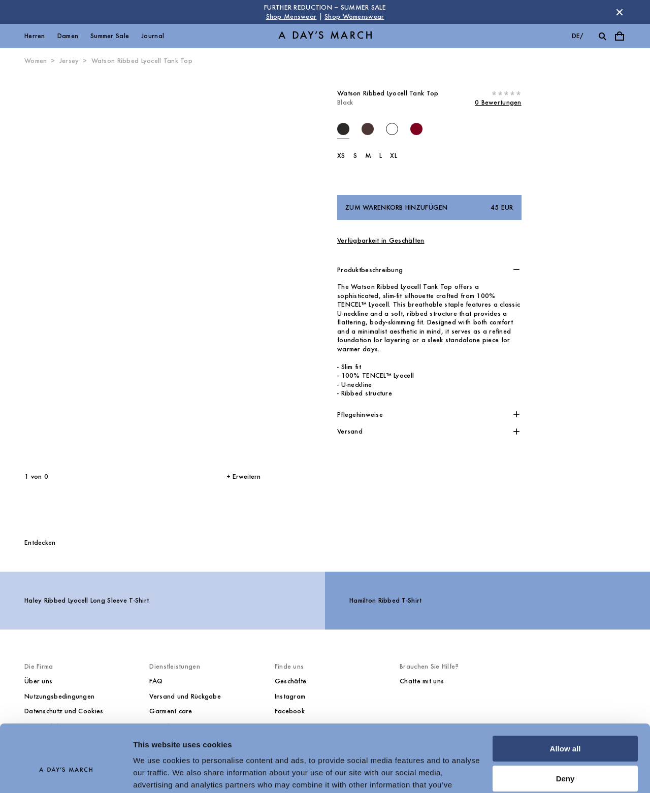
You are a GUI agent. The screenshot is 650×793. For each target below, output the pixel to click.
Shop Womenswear (354, 16)
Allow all (565, 696)
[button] (429, 270)
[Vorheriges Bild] (65, 269)
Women (35, 60)
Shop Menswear (291, 16)
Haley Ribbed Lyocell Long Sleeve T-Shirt (86, 600)
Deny (565, 726)
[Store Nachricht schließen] (619, 12)
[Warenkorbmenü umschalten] (619, 36)
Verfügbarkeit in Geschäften (381, 240)
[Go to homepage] (325, 36)
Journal (152, 35)
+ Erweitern (243, 476)
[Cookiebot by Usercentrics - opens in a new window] (65, 773)
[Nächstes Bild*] (196, 269)
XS (341, 155)
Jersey (69, 60)
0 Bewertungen (498, 102)
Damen (67, 35)
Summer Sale (109, 35)
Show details (156, 773)
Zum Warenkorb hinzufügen (429, 207)
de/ (577, 35)
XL (393, 155)
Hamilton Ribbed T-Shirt (385, 600)
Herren (34, 35)
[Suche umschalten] (602, 36)
